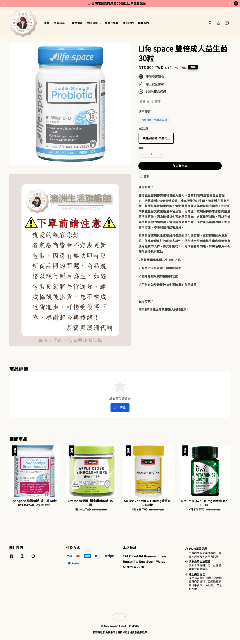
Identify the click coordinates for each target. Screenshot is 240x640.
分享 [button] (144, 176)
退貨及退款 (111, 23)
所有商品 (59, 23)
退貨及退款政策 (138, 632)
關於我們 (128, 23)
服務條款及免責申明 (104, 632)
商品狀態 (144, 128)
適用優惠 (145, 111)
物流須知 (92, 23)
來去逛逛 (135, 3)
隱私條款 (123, 632)
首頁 (46, 23)
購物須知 (77, 23)
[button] (210, 23)
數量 (141, 148)
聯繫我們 (143, 23)
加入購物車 (180, 166)
